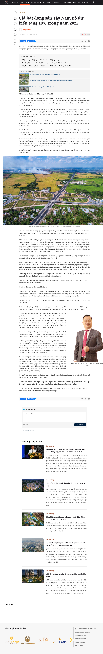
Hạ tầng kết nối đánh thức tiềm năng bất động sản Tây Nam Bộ (44, 63)
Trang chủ (15, 2)
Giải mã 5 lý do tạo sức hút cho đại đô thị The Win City (65, 484)
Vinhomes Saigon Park (80, 635)
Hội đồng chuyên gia (70, 2)
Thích (30, 41)
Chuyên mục (25, 2)
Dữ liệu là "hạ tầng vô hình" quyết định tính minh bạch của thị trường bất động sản (65, 544)
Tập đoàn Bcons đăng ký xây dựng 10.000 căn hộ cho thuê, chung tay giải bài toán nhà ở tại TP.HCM (66, 450)
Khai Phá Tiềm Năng (80, 642)
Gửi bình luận (80, 424)
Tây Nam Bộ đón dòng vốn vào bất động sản (42, 87)
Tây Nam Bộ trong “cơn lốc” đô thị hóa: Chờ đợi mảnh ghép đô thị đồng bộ (48, 66)
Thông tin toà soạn (82, 2)
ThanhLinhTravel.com (80, 638)
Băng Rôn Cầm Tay (79, 645)
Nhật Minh (27, 30)
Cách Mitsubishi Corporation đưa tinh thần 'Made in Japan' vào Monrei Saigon (65, 518)
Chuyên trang (36, 2)
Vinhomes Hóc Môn (87, 628)
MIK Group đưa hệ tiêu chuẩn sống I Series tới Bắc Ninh (66, 575)
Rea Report (46, 2)
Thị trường (22, 12)
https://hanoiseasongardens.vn (82, 632)
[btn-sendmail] (89, 41)
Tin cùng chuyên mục (32, 441)
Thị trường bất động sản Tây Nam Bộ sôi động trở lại (41, 60)
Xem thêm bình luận (28, 431)
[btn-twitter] (85, 41)
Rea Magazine (56, 2)
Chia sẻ (23, 41)
